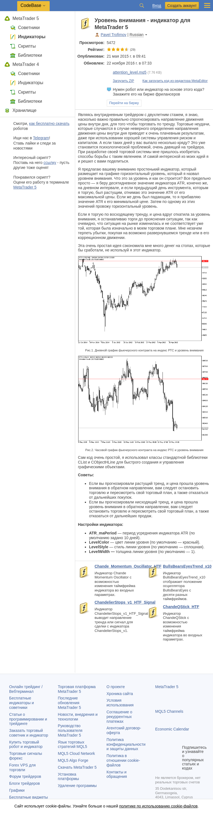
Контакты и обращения (116, 774)
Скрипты (23, 46)
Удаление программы (77, 785)
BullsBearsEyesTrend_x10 (183, 566)
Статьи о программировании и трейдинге (28, 719)
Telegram (41, 138)
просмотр (166, 72)
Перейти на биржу (124, 103)
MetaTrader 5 (21, 18)
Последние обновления (69, 703)
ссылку (50, 162)
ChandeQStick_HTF (181, 606)
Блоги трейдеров (24, 783)
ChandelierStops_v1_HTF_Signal (116, 602)
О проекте (115, 687)
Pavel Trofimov (113, 34)
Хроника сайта (119, 693)
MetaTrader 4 (21, 64)
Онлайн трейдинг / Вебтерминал (25, 689)
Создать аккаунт (182, 5)
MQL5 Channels (169, 711)
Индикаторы (27, 36)
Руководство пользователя (70, 730)
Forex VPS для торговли (22, 767)
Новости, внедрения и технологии (78, 716)
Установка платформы (68, 776)
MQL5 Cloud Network (76, 753)
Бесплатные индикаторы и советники (21, 703)
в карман (205, 20)
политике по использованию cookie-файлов (158, 806)
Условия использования (120, 702)
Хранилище (20, 110)
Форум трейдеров (25, 776)
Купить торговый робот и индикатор (25, 744)
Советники (25, 27)
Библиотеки (26, 55)
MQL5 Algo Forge (73, 760)
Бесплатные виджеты (28, 797)
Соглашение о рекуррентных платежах (119, 717)
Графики (17, 790)
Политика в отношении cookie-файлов (123, 760)
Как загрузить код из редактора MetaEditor (171, 81)
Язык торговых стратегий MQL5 (72, 744)
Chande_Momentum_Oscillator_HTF (116, 566)
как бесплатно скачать (49, 123)
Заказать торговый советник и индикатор (28, 732)
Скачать (77, 767)
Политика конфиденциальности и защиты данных (126, 744)
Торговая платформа (77, 689)
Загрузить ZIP (120, 81)
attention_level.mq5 (126, 72)
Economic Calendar (172, 729)
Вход (156, 6)
